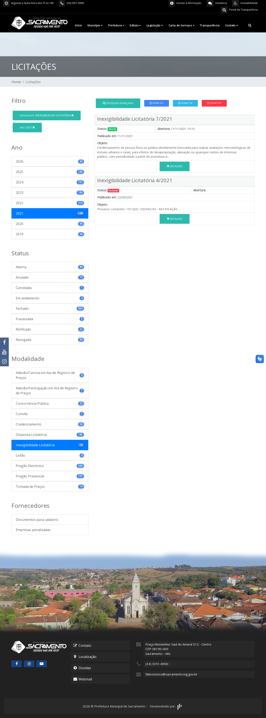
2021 (27, 127)
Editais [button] (135, 25)
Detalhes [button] (174, 166)
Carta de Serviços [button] (181, 25)
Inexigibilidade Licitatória (47, 115)
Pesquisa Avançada (118, 103)
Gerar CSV (185, 103)
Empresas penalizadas (33, 529)
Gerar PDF (214, 103)
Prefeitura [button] (116, 25)
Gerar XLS (157, 103)
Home (16, 82)
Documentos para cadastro (37, 519)
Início (78, 25)
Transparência (209, 25)
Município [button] (94, 25)
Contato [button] (231, 25)
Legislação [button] (155, 25)
